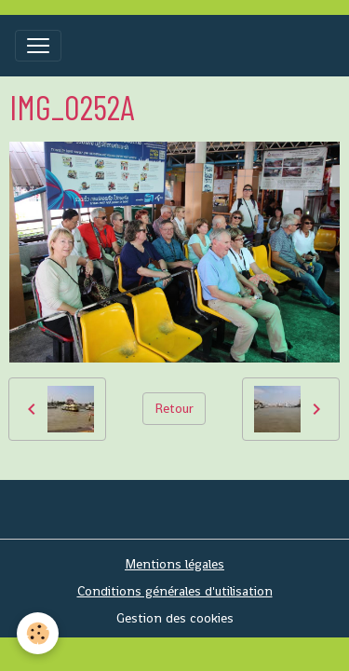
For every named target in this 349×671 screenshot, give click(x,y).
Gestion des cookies (175, 617)
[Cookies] (38, 633)
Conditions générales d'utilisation (175, 590)
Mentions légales (174, 563)
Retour (174, 408)
